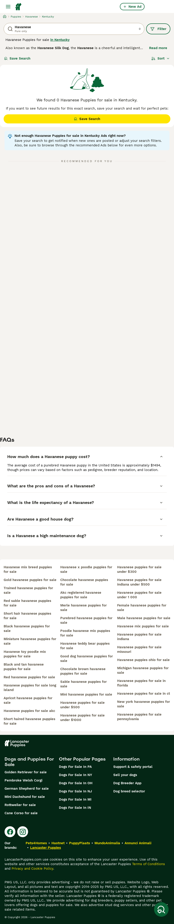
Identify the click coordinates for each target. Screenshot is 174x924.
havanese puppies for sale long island (30, 687)
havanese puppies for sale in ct (143, 693)
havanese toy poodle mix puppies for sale (25, 654)
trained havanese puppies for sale (28, 590)
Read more (158, 48)
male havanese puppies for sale (143, 618)
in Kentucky (60, 40)
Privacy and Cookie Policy (32, 868)
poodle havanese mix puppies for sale (85, 633)
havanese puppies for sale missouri (139, 649)
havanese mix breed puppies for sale (28, 569)
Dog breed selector (129, 791)
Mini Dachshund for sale (25, 797)
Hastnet (58, 843)
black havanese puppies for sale (27, 628)
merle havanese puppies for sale (83, 607)
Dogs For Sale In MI (75, 799)
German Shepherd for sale (27, 788)
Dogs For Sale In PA (75, 767)
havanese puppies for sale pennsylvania (139, 716)
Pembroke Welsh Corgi (23, 780)
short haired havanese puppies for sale (29, 721)
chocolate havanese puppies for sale (84, 582)
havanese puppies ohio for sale (143, 660)
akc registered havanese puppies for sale (80, 595)
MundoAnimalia (107, 843)
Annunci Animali (138, 843)
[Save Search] (161, 909)
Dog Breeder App (127, 783)
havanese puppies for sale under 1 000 (139, 595)
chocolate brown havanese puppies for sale (83, 671)
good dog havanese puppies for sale (86, 658)
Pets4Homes (36, 843)
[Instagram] (22, 831)
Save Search (17, 58)
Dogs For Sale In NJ (75, 791)
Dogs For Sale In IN (75, 808)
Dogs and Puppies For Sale (29, 761)
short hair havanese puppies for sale (27, 615)
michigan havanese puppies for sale (143, 670)
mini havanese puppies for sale (86, 694)
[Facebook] (10, 831)
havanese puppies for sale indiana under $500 (139, 582)
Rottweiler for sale (20, 805)
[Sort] (160, 58)
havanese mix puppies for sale (143, 626)
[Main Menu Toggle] (8, 6)
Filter (158, 29)
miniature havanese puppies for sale (30, 641)
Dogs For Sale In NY (75, 775)
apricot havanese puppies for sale (28, 700)
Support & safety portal (132, 767)
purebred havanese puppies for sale (86, 620)
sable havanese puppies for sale (83, 684)
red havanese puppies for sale (29, 677)
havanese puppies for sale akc (29, 711)
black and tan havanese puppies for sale (24, 666)
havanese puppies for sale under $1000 (82, 717)
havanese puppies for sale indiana (139, 636)
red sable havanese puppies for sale (27, 603)
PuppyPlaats (79, 843)
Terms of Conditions (148, 864)
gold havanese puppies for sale (30, 580)
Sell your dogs (125, 775)
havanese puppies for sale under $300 (139, 569)
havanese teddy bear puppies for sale (85, 645)
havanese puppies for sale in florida (141, 683)
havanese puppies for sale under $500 (82, 705)
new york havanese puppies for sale (143, 704)
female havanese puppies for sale (141, 607)
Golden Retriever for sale (26, 772)
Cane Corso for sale (21, 813)
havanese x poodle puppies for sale (86, 569)
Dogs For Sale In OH (75, 783)
